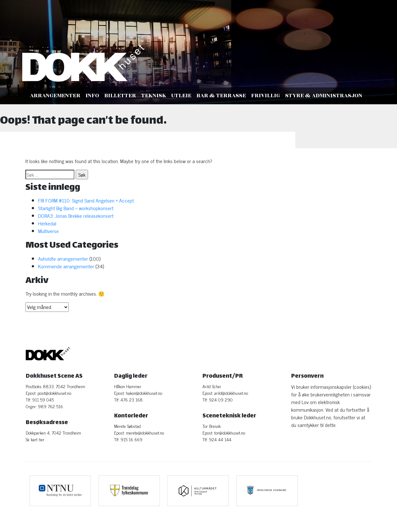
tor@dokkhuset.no (229, 432)
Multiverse (49, 231)
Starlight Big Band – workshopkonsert (75, 208)
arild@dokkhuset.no (231, 392)
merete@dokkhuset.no (145, 432)
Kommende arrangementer (66, 266)
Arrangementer (55, 95)
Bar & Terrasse (221, 95)
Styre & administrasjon (323, 95)
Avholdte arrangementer (63, 258)
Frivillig (265, 95)
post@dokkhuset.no (54, 392)
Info (92, 95)
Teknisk (153, 95)
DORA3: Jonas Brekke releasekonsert (75, 215)
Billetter (120, 95)
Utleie (181, 95)
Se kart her (35, 439)
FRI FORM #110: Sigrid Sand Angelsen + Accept (86, 200)
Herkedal (47, 223)
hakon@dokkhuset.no (144, 392)
